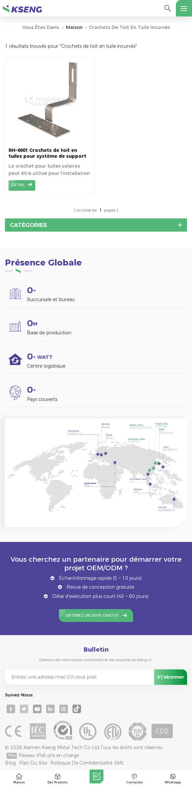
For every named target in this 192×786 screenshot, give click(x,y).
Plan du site (33, 763)
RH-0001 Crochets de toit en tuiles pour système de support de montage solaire (47, 153)
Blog (10, 763)
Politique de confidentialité (81, 763)
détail (18, 185)
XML (119, 763)
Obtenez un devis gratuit (92, 615)
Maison (74, 27)
